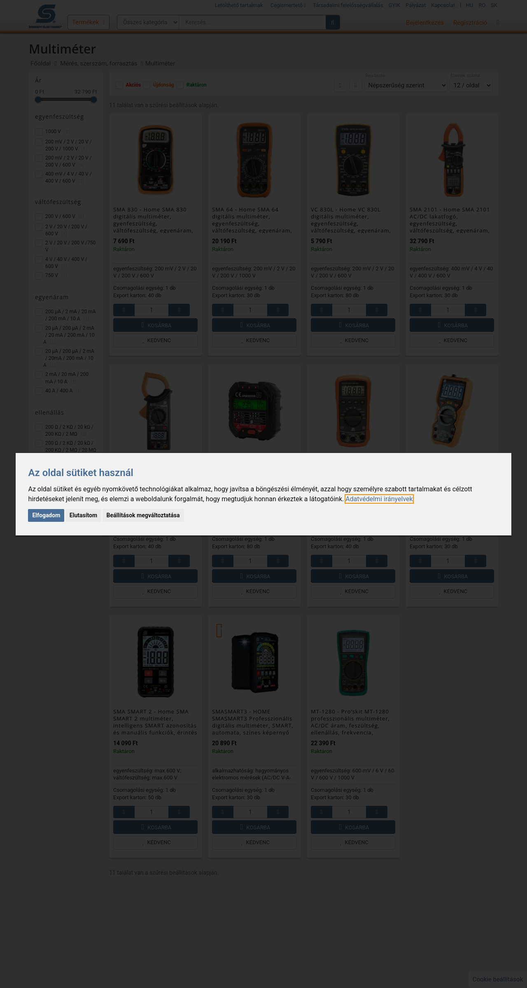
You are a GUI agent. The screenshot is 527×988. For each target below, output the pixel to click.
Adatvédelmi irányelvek (379, 499)
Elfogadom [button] (46, 515)
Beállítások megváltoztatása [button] (143, 515)
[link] (379, 499)
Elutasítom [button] (83, 515)
